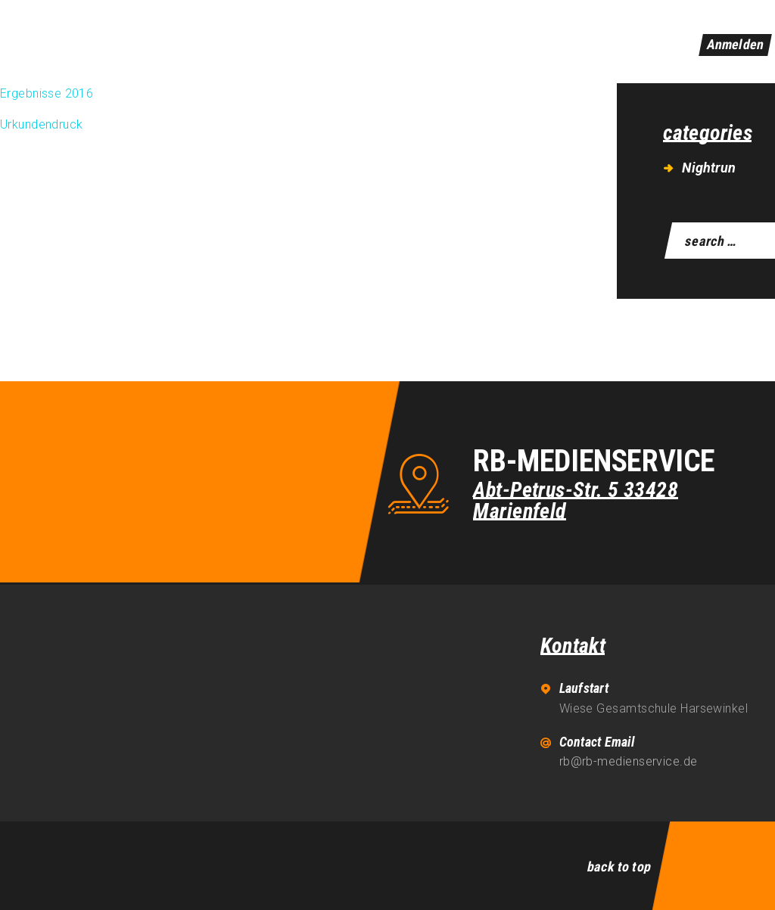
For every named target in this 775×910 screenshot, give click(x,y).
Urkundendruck (41, 124)
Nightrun (709, 167)
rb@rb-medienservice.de (628, 761)
